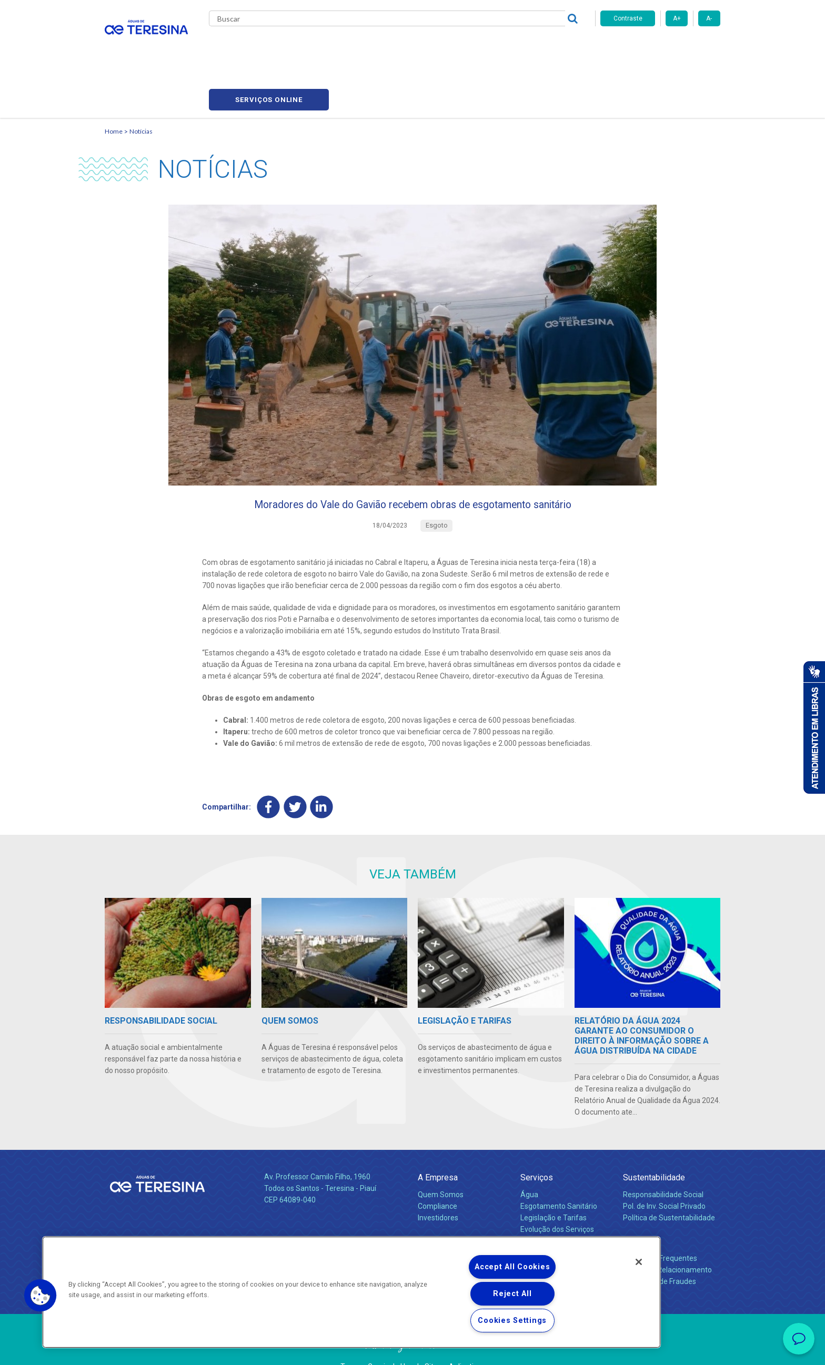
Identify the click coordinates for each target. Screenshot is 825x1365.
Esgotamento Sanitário (558, 1178)
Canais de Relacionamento (667, 1242)
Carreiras (454, 47)
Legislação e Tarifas (553, 1190)
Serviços (536, 1150)
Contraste (627, 18)
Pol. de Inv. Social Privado (664, 1178)
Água (529, 1166)
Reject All (512, 1293)
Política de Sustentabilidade (669, 1190)
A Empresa (438, 1150)
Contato (637, 1213)
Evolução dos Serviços (557, 1201)
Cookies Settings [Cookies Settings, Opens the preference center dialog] (512, 1320)
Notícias (408, 47)
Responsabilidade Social (663, 1166)
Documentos (541, 1213)
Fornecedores (510, 47)
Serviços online (660, 48)
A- (709, 18)
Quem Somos (441, 1166)
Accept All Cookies (512, 1266)
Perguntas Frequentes (660, 1230)
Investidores (438, 1190)
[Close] (638, 1261)
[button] (40, 1295)
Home (114, 82)
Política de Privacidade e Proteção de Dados (412, 1349)
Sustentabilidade (654, 1150)
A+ (677, 18)
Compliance (437, 1178)
